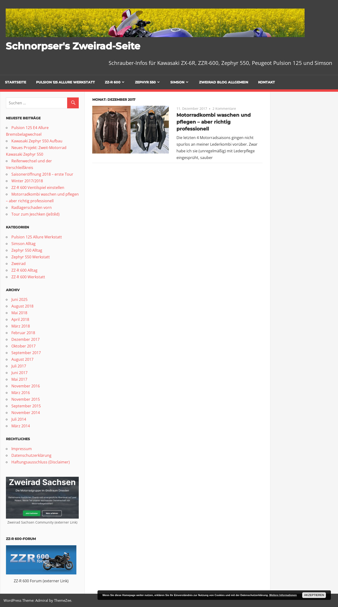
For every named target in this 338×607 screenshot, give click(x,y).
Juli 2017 (18, 366)
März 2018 (20, 326)
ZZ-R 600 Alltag (24, 270)
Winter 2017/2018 (27, 180)
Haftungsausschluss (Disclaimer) (40, 462)
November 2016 (25, 386)
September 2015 (26, 406)
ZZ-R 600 (112, 82)
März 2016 (20, 392)
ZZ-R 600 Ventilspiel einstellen (37, 187)
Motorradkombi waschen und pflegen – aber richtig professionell (213, 122)
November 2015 (25, 399)
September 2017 (26, 352)
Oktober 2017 (23, 346)
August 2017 (22, 359)
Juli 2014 (18, 419)
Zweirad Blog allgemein (223, 82)
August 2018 (22, 306)
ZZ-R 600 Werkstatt (28, 276)
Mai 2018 (19, 312)
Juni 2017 (19, 372)
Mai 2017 (19, 379)
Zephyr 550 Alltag (26, 250)
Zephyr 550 (145, 82)
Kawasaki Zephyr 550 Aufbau (36, 141)
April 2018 (20, 319)
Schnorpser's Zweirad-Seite (73, 46)
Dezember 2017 (25, 339)
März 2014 (20, 426)
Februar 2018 (23, 332)
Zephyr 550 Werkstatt (30, 257)
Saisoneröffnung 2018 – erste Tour (42, 174)
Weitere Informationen (283, 595)
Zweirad (18, 263)
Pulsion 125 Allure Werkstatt (65, 82)
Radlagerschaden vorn (31, 207)
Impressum (21, 448)
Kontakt (266, 82)
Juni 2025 (19, 299)
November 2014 (25, 412)
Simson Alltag (23, 243)
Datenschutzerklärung (31, 455)
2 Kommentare (224, 108)
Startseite (15, 82)
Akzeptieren (314, 595)
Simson (177, 82)
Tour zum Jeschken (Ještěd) (35, 214)
